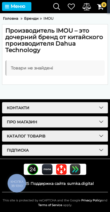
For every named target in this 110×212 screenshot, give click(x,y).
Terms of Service (50, 205)
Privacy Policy (91, 200)
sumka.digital (80, 183)
